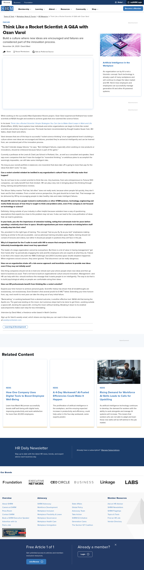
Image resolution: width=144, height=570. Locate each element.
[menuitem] (119, 2)
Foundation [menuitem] (28, 2)
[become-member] (36, 561)
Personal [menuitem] (7, 2)
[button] (133, 8)
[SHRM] (7, 8)
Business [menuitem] (17, 2)
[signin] (85, 554)
